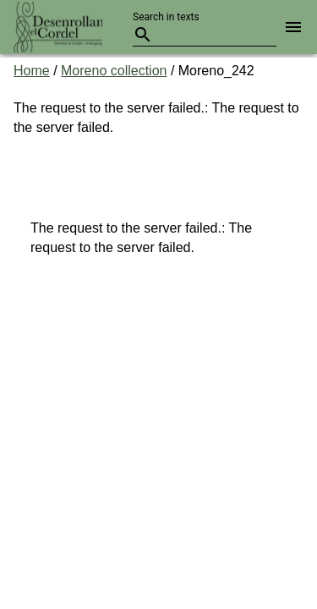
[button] (289, 27)
